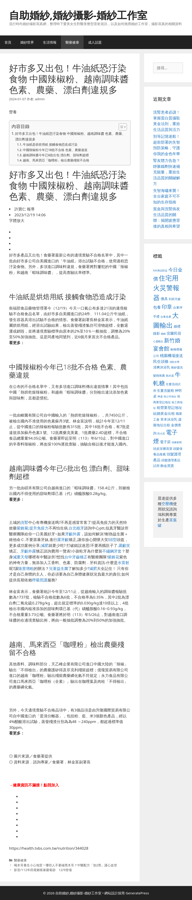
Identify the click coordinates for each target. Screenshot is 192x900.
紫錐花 (113, 557)
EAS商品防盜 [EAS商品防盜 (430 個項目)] (160, 270)
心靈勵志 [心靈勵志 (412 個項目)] (158, 341)
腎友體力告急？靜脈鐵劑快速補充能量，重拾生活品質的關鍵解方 (166, 172)
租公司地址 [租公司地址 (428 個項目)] (170, 396)
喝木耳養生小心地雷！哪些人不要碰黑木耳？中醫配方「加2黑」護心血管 (65, 865)
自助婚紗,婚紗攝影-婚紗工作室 (78, 15)
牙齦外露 (72, 533)
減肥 (45, 545)
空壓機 (167, 503)
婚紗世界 (27, 42)
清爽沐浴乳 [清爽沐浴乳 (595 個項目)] (161, 367)
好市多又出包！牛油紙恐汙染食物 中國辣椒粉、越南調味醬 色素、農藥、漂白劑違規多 (70, 136)
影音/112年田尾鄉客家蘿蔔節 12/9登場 (43, 870)
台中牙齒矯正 (75, 557)
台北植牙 (76, 528)
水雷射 (123, 562)
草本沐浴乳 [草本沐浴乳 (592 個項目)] (168, 419)
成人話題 (95, 42)
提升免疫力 (39, 528)
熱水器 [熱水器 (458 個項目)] (170, 375)
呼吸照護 (39, 580)
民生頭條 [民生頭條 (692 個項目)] (161, 361)
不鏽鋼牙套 (112, 551)
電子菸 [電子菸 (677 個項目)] (165, 441)
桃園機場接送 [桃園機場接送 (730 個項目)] (171, 355)
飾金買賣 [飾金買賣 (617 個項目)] (167, 465)
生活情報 (49, 42)
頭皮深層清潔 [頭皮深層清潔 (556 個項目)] (162, 448)
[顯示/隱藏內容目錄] (120, 127)
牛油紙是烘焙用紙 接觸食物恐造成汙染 (50, 144)
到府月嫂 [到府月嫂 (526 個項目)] (174, 299)
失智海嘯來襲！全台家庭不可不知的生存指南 (166, 196)
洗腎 (24, 522)
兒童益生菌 (58, 568)
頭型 (113, 539)
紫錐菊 (22, 528)
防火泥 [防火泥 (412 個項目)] (161, 433)
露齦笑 (124, 545)
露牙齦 (63, 539)
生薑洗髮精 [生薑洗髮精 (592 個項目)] (165, 390)
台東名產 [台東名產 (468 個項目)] (165, 317)
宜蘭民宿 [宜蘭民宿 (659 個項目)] (174, 333)
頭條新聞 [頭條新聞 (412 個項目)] (177, 442)
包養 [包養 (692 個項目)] (157, 307)
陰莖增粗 (26, 568)
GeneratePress (137, 893)
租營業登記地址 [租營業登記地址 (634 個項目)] (169, 407)
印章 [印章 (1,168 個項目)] (167, 306)
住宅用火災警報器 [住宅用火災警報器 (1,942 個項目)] (166, 287)
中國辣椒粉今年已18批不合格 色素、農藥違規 (55, 150)
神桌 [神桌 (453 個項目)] (160, 396)
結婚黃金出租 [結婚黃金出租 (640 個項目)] (164, 413)
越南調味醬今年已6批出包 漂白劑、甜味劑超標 (56, 155)
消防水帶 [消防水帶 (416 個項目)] (174, 362)
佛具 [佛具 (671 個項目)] (164, 298)
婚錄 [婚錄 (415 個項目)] (163, 333)
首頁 (8, 42)
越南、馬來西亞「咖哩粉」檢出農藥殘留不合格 (56, 160)
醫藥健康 (72, 42)
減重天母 (20, 557)
